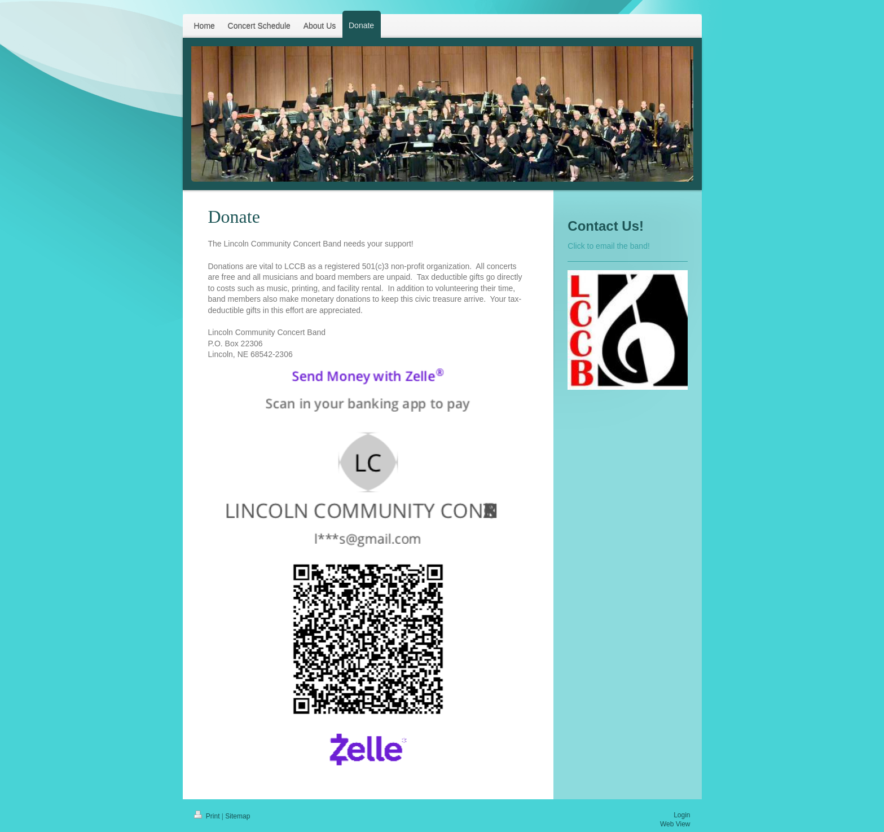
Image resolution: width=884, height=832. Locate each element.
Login (682, 815)
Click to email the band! (609, 245)
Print (208, 816)
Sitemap (237, 816)
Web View (675, 824)
